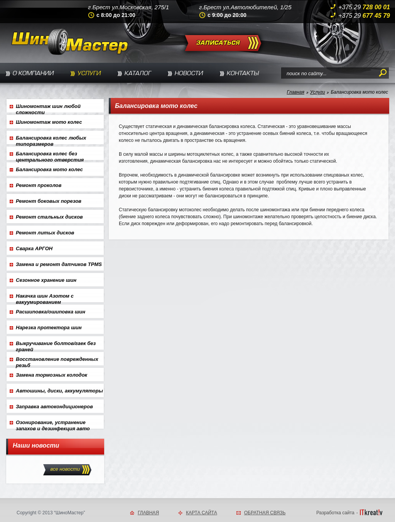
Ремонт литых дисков (45, 233)
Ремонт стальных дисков (49, 217)
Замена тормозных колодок (51, 375)
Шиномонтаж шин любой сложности (48, 108)
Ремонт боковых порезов (48, 201)
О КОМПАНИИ (33, 73)
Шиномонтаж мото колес (49, 122)
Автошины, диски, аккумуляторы (59, 391)
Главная (295, 92)
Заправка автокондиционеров (54, 406)
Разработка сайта (335, 512)
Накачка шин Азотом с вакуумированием (45, 297)
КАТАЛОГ (138, 73)
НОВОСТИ (189, 73)
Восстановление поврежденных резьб (57, 360)
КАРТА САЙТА (201, 512)
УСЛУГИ (89, 73)
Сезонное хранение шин (46, 280)
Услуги (317, 92)
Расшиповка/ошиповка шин (50, 312)
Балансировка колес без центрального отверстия (50, 155)
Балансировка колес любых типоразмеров (51, 139)
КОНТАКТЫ (243, 73)
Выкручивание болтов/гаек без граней (56, 345)
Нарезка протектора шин (49, 327)
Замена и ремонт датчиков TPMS (59, 264)
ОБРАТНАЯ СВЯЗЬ (265, 512)
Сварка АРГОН (34, 248)
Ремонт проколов (38, 185)
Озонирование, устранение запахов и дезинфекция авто (53, 424)
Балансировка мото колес (359, 92)
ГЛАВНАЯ (148, 512)
